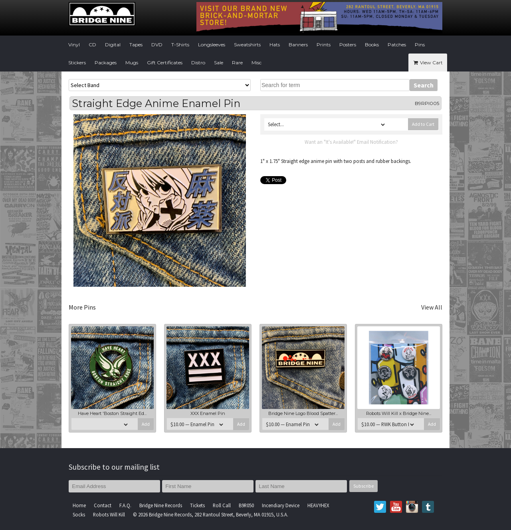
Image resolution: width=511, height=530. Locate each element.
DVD (156, 45)
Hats (274, 45)
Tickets (197, 505)
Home (79, 505)
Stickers (77, 63)
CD (92, 45)
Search (424, 85)
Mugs (131, 63)
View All (431, 307)
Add (146, 424)
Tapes (136, 45)
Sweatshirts (247, 45)
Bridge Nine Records (160, 505)
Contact (102, 505)
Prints (324, 45)
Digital (113, 45)
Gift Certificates (164, 63)
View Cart (428, 63)
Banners (298, 45)
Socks (79, 514)
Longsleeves (211, 45)
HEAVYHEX (318, 505)
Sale (218, 63)
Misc (256, 63)
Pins (420, 45)
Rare (237, 63)
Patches (397, 45)
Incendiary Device (280, 505)
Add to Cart (423, 124)
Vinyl (74, 45)
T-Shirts (180, 45)
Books (372, 45)
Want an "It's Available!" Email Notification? (351, 142)
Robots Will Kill (109, 514)
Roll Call (222, 505)
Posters (347, 45)
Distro (198, 63)
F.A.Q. (125, 505)
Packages (106, 63)
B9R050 (246, 505)
